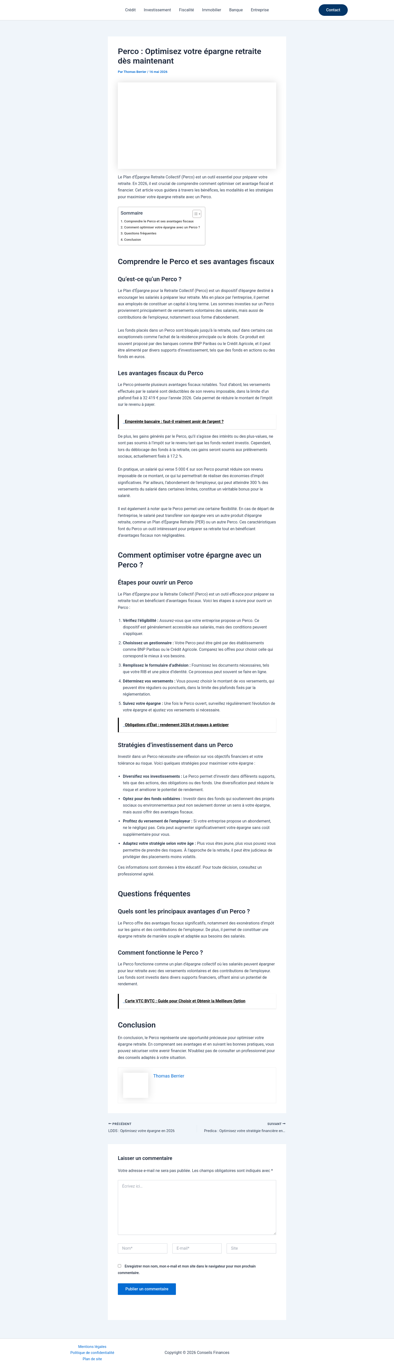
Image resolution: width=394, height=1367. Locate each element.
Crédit (130, 10)
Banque (236, 10)
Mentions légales (92, 1345)
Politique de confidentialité (92, 1351)
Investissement (157, 10)
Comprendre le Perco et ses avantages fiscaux (162, 221)
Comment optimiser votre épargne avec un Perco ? (165, 227)
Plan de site (92, 1358)
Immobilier (211, 10)
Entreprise (260, 10)
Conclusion (133, 239)
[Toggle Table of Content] (200, 214)
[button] (333, 10)
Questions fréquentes (141, 233)
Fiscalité (186, 10)
